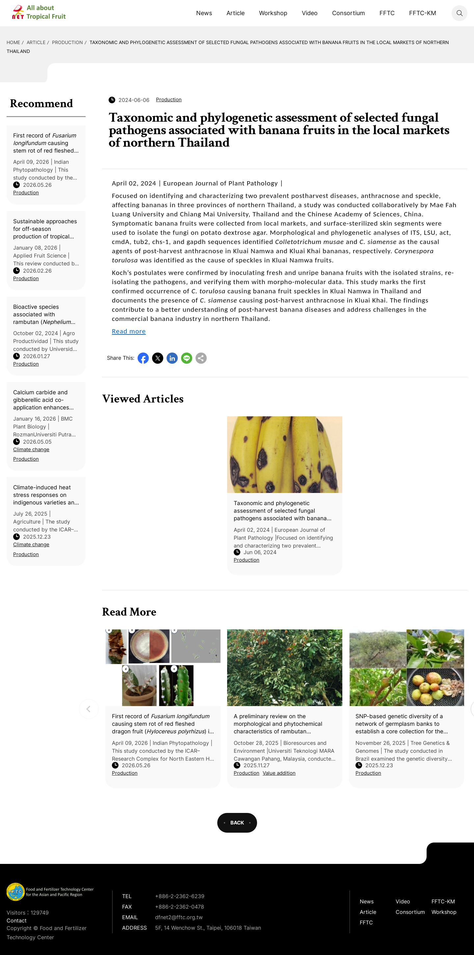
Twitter (157, 358)
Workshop (273, 13)
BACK (237, 823)
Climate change (31, 449)
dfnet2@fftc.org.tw (179, 917)
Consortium (348, 13)
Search (459, 13)
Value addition (279, 773)
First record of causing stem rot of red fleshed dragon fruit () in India (45, 143)
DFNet (44, 13)
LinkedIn (172, 358)
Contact (17, 920)
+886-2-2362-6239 (179, 896)
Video (310, 13)
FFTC (387, 13)
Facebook (143, 358)
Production (67, 42)
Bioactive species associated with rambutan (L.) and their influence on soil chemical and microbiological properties (44, 315)
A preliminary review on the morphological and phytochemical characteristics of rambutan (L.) (278, 724)
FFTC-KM (422, 13)
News (204, 13)
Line (186, 358)
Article (235, 13)
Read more (129, 331)
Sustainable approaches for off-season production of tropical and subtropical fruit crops (45, 229)
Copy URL (201, 358)
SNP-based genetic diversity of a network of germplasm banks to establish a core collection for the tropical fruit (399, 724)
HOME (13, 42)
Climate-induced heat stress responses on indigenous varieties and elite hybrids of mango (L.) (45, 495)
